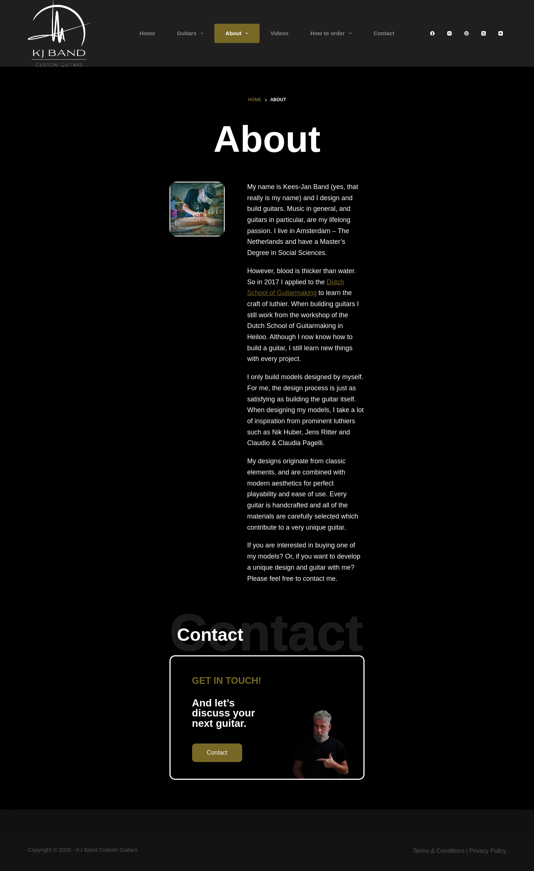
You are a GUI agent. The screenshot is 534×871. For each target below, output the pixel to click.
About (238, 33)
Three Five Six (338, 752)
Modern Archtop (339, 742)
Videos (279, 33)
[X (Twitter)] (483, 33)
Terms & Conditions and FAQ (253, 772)
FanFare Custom (341, 732)
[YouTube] (500, 33)
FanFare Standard (343, 723)
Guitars (192, 33)
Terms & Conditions (439, 851)
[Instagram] (449, 33)
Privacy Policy (487, 851)
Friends (225, 752)
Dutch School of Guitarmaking (442, 228)
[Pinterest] (466, 33)
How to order (332, 33)
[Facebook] (432, 33)
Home (147, 33)
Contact (384, 33)
